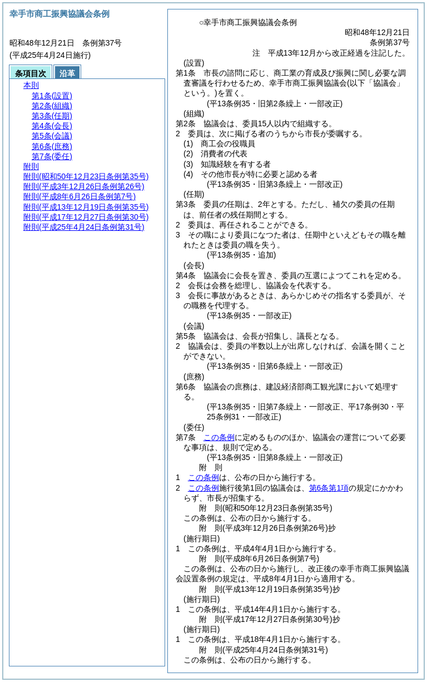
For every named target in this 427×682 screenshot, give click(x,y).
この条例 (219, 437)
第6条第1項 (329, 487)
